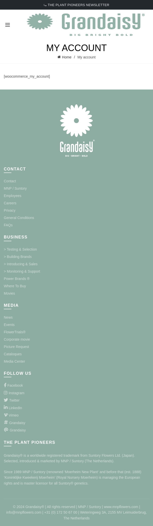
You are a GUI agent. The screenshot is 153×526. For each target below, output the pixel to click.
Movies (9, 293)
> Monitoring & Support (22, 271)
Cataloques (13, 354)
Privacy (9, 210)
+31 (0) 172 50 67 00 (60, 512)
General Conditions (19, 218)
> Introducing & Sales (20, 264)
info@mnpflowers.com (23, 512)
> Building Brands (18, 257)
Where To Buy (15, 286)
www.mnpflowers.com (121, 507)
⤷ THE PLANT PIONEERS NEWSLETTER (76, 5)
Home (66, 57)
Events (9, 325)
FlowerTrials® (15, 332)
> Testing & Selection (20, 249)
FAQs (8, 225)
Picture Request (16, 347)
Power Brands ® (17, 279)
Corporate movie (17, 339)
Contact (10, 181)
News (8, 317)
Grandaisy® (14, 455)
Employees (12, 196)
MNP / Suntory (15, 188)
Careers (10, 203)
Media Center (14, 361)
